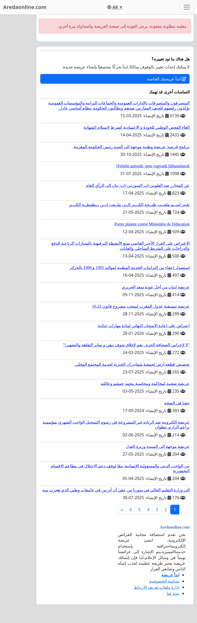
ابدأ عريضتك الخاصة (166, 79)
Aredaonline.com (24, 7)
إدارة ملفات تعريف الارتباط (156, 587)
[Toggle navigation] (187, 7)
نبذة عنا (173, 593)
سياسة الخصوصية (164, 581)
